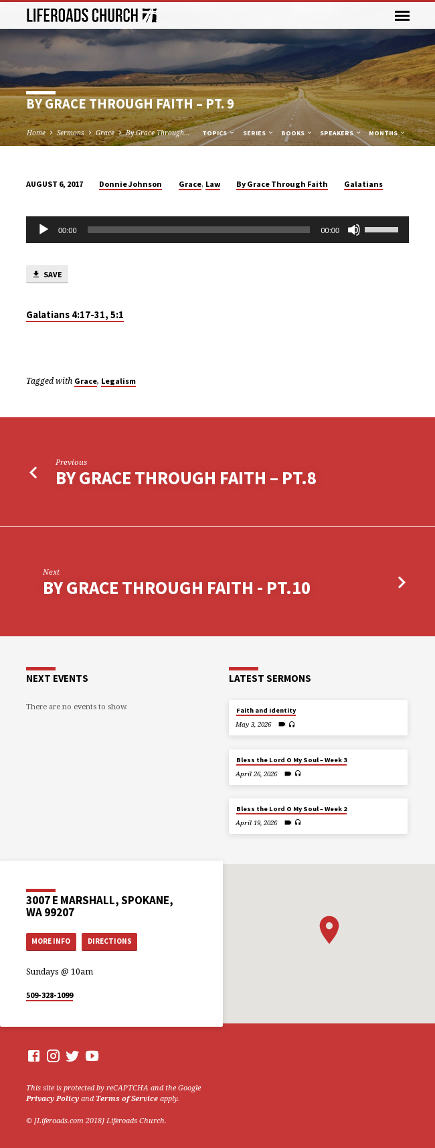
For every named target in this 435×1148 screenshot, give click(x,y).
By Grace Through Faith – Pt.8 (186, 478)
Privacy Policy (52, 1098)
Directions (110, 941)
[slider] (199, 229)
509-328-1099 (49, 995)
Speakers (341, 133)
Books (297, 133)
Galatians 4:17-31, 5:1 (75, 315)
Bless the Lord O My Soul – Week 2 (291, 808)
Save (46, 275)
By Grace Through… (158, 132)
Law (212, 184)
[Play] (43, 229)
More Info (50, 941)
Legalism (118, 381)
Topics (219, 133)
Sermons (70, 132)
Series (258, 133)
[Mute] (354, 229)
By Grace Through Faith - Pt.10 (177, 588)
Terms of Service (127, 1098)
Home (36, 132)
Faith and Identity (266, 710)
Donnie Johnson (130, 184)
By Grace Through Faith (282, 184)
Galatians (363, 184)
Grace (105, 132)
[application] (217, 229)
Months (387, 133)
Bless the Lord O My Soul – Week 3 (291, 760)
